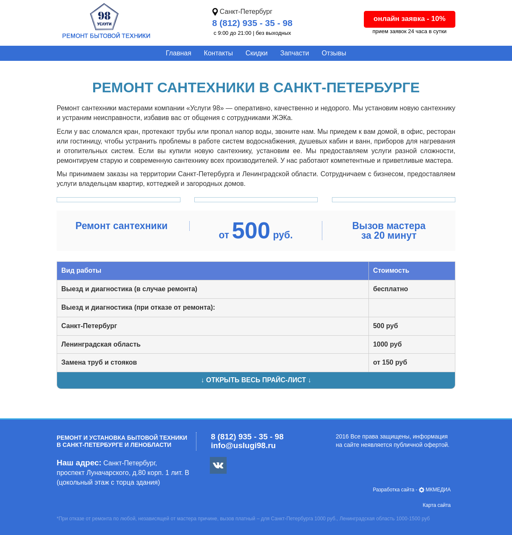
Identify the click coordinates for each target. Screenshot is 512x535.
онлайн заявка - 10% (410, 19)
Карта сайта (437, 505)
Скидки (257, 53)
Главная (178, 53)
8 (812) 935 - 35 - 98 (252, 23)
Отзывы (333, 53)
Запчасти (294, 53)
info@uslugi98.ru (243, 445)
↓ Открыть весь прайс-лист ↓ (256, 380)
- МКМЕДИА (412, 490)
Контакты (218, 53)
